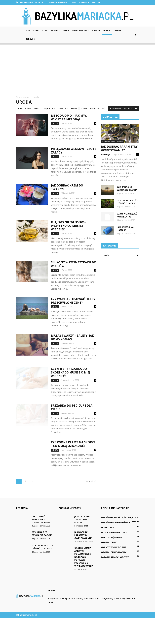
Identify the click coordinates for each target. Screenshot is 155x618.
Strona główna (57, 2)
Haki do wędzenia (111, 537)
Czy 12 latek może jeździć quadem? (127, 202)
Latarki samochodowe (115, 557)
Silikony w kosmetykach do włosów (73, 264)
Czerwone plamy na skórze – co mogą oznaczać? (73, 444)
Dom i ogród (32, 30)
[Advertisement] (77, 68)
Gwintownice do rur (112, 141)
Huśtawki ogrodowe (114, 532)
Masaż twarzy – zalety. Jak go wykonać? (72, 337)
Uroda (106, 30)
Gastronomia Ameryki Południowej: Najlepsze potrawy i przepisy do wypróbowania (83, 556)
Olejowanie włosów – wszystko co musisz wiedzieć (68, 225)
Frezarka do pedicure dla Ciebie (71, 407)
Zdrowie (30, 39)
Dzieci (45, 30)
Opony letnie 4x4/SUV (113, 552)
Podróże (94, 108)
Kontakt (97, 2)
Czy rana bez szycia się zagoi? (127, 188)
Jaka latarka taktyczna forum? (82, 519)
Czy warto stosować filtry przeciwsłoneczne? (73, 301)
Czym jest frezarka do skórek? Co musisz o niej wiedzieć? (70, 372)
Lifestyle (55, 30)
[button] (135, 35)
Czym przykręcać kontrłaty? (127, 215)
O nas (73, 2)
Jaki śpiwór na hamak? (125, 229)
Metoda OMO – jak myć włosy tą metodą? (69, 117)
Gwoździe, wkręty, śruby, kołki (120, 517)
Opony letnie (109, 542)
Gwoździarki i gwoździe (115, 522)
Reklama (84, 2)
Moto (84, 108)
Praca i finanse (80, 30)
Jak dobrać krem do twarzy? (67, 187)
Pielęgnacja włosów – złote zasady (73, 150)
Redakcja (105, 154)
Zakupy (117, 30)
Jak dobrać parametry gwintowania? (119, 148)
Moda (66, 30)
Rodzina (95, 30)
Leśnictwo (49, 108)
